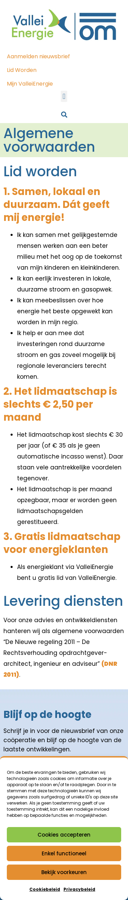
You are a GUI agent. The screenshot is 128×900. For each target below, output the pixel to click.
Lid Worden (22, 70)
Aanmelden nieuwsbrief (38, 56)
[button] (64, 96)
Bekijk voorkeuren (64, 872)
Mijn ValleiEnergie (30, 84)
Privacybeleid (79, 889)
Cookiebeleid (44, 889)
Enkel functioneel (64, 853)
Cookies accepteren (64, 834)
